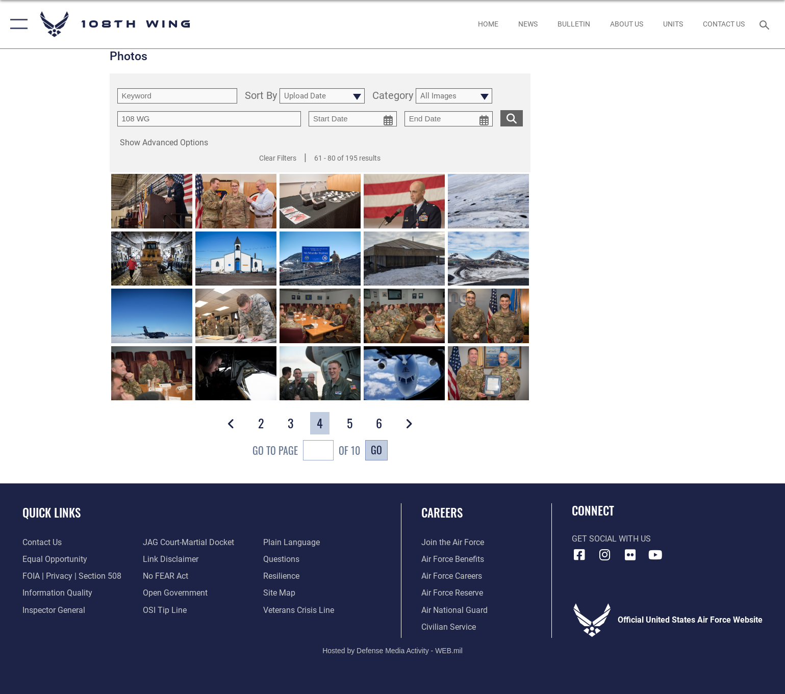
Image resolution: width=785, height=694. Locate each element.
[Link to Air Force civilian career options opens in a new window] (448, 627)
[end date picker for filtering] (448, 118)
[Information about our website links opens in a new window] (170, 559)
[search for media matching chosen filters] (511, 118)
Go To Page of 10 (306, 451)
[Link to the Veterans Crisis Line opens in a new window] (298, 610)
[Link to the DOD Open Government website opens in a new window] (175, 593)
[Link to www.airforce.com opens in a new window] (452, 542)
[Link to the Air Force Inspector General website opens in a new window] (53, 610)
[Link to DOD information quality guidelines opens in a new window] (57, 593)
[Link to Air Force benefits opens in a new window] (452, 559)
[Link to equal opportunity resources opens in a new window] (54, 559)
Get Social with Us (611, 539)
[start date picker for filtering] (353, 118)
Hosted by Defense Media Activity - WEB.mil (392, 651)
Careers (442, 512)
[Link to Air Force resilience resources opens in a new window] (281, 576)
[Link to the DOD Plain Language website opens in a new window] (291, 542)
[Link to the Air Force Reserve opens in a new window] (452, 593)
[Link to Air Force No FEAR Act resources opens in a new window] (165, 576)
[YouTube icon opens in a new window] (655, 554)
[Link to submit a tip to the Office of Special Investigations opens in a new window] (165, 610)
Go (376, 449)
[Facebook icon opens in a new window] (579, 554)
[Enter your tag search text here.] (209, 118)
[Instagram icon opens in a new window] (604, 554)
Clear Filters (277, 158)
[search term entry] (177, 96)
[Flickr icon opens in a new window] (630, 554)
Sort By (261, 96)
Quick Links (51, 512)
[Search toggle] (766, 24)
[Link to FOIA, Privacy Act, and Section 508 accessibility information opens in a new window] (71, 576)
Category (392, 96)
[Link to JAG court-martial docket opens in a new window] (188, 542)
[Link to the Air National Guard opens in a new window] (454, 610)
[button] (16, 24)
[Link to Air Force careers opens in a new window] (451, 576)
